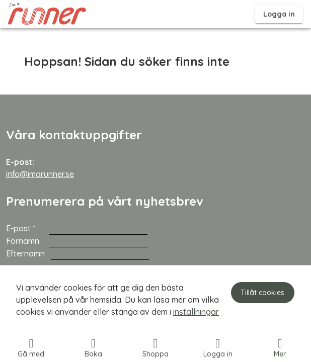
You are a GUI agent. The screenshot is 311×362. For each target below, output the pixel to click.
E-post (27, 228)
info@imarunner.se (40, 174)
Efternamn (27, 253)
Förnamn (26, 241)
